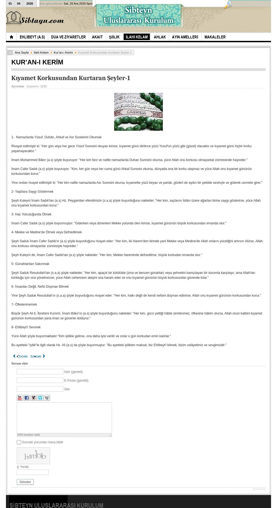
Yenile (24, 467)
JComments (259, 489)
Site (67, 389)
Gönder (25, 482)
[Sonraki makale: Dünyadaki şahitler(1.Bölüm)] (38, 356)
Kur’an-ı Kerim (63, 52)
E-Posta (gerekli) (76, 380)
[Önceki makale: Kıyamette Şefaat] (20, 356)
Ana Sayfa (22, 52)
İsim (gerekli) (73, 372)
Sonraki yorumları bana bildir (42, 442)
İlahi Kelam (41, 52)
